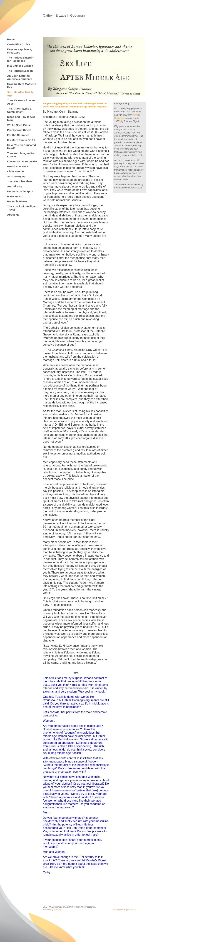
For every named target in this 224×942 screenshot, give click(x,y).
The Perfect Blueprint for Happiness (20, 59)
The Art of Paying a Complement (19, 110)
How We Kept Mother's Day (21, 85)
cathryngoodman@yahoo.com (124, 910)
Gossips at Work (17, 166)
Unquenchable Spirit (20, 191)
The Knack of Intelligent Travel (22, 208)
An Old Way (14, 186)
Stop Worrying (16, 176)
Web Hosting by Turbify (52, 910)
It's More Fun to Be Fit (21, 140)
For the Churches (18, 135)
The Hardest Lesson (20, 70)
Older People (15, 171)
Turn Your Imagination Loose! (21, 155)
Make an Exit (15, 196)
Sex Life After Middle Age (20, 94)
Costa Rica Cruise (18, 44)
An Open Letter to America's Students (19, 77)
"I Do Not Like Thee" (20, 181)
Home (11, 39)
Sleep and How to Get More (21, 118)
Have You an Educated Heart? (21, 146)
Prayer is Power (17, 201)
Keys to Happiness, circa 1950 (19, 51)
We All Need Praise (19, 125)
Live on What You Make (22, 161)
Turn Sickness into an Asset (21, 102)
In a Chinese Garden (20, 65)
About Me (13, 214)
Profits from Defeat (19, 130)
